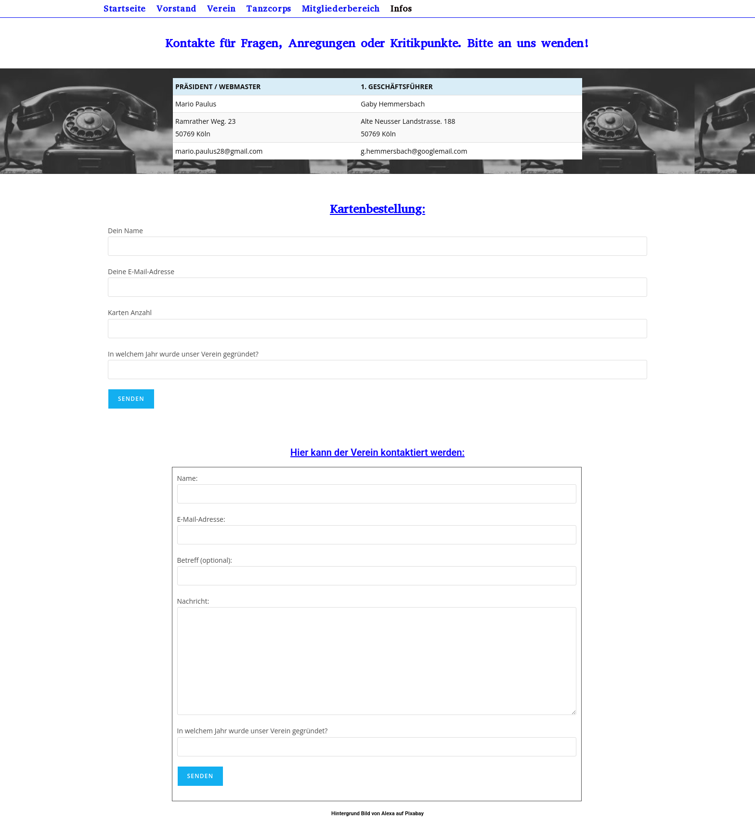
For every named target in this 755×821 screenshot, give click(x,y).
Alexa (388, 813)
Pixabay (414, 813)
